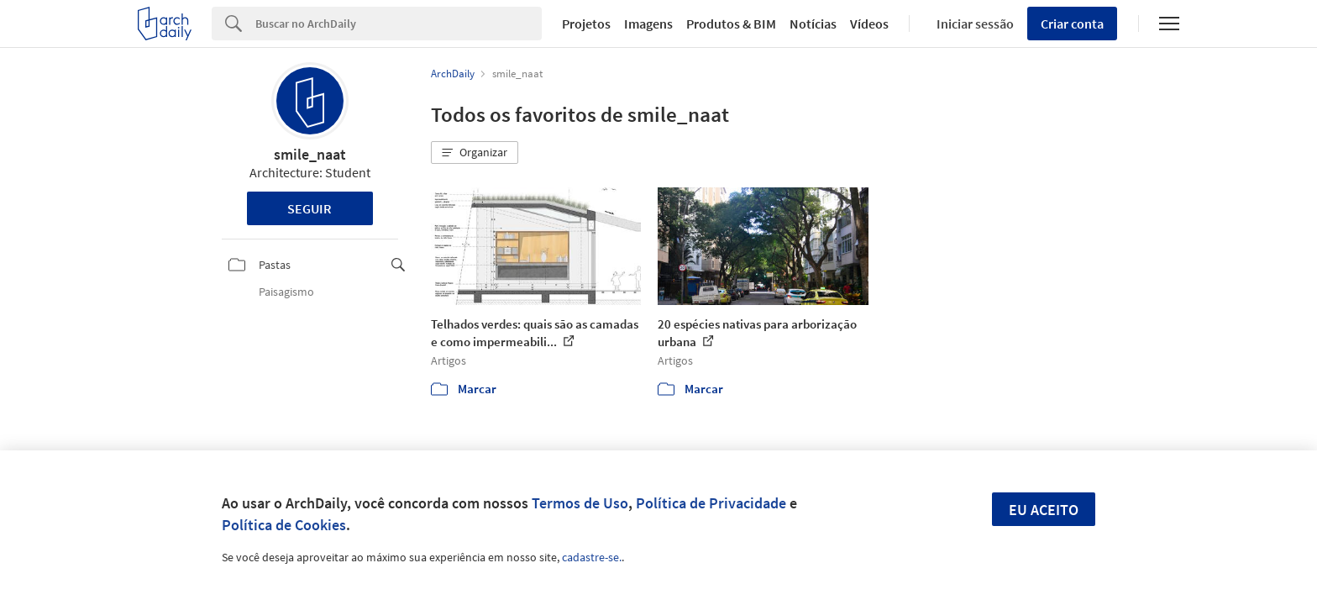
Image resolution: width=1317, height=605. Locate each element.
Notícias (813, 23)
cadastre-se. (592, 557)
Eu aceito (1043, 509)
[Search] (398, 23)
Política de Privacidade (711, 503)
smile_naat (310, 154)
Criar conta (1072, 23)
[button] (474, 153)
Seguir (309, 208)
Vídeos (869, 23)
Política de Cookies (284, 524)
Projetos (586, 23)
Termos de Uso (580, 503)
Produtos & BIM (731, 23)
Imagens (648, 23)
